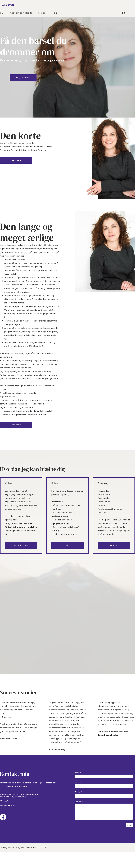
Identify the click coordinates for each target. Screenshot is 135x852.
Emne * (78, 792)
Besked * (79, 801)
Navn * (78, 772)
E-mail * (78, 782)
